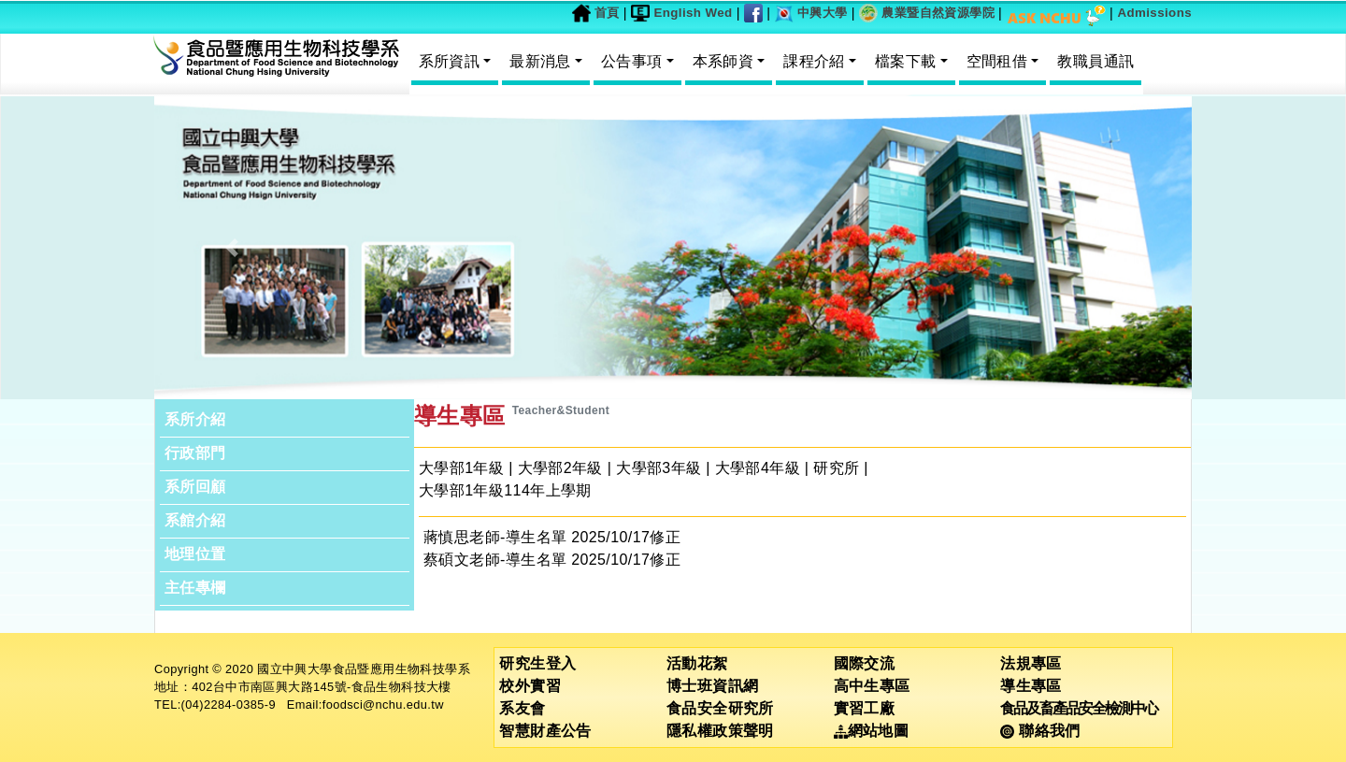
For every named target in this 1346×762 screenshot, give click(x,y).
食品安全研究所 (720, 708)
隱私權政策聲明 (720, 731)
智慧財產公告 (545, 731)
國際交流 (864, 663)
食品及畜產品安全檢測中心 (1078, 708)
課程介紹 (814, 61)
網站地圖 (871, 731)
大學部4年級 (757, 468)
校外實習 (530, 686)
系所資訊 (449, 61)
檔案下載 (906, 61)
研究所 (836, 468)
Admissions (1154, 13)
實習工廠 (864, 708)
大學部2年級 (560, 468)
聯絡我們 (1040, 731)
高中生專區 (872, 686)
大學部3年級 (658, 468)
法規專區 (1031, 663)
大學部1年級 (461, 468)
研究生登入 (537, 663)
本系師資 (723, 61)
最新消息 (540, 61)
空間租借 (997, 61)
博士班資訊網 (712, 686)
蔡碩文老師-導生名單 (494, 560)
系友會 (522, 708)
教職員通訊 (1095, 61)
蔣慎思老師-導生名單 (494, 537)
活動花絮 (697, 663)
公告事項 (632, 61)
